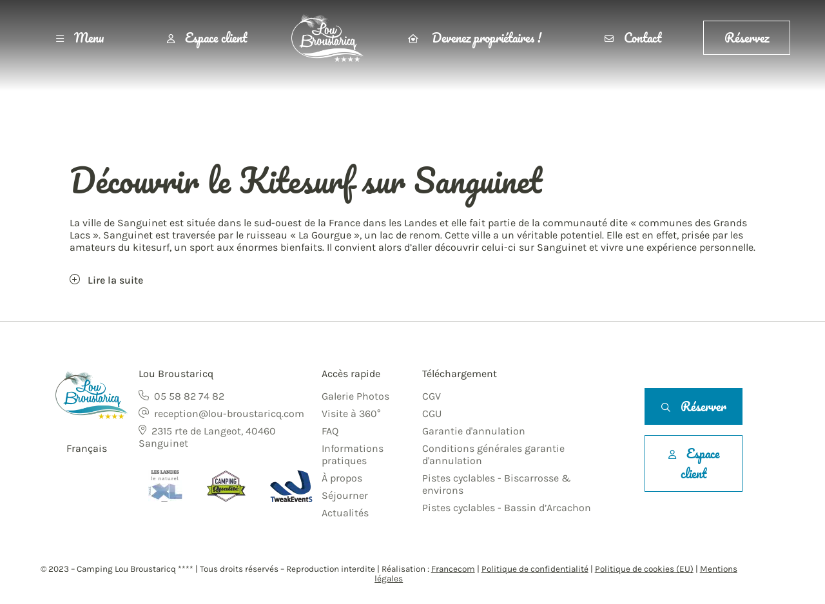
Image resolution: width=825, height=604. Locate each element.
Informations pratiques (352, 454)
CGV (431, 396)
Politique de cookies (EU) (644, 569)
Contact (633, 38)
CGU (432, 413)
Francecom (453, 569)
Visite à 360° (351, 413)
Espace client (207, 38)
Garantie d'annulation (473, 431)
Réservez (746, 38)
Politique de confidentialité (534, 569)
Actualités (345, 513)
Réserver (693, 406)
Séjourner (345, 495)
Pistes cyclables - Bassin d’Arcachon (506, 508)
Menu (80, 38)
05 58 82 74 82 (189, 396)
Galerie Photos (355, 396)
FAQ (330, 431)
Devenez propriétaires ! (474, 38)
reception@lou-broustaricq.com (229, 413)
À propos (342, 478)
